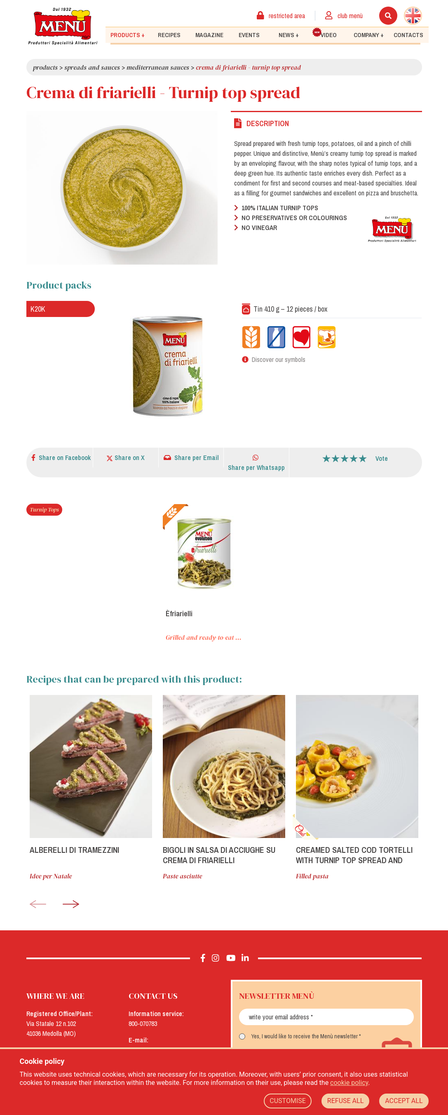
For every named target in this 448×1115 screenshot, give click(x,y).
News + (289, 35)
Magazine (209, 35)
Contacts (408, 35)
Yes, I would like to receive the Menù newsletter (304, 1036)
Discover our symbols (278, 359)
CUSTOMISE (288, 1101)
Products (45, 67)
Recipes (169, 35)
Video (324, 33)
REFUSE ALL (345, 1101)
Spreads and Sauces (92, 67)
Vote (381, 458)
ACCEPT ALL (403, 1101)
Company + (369, 35)
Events (249, 35)
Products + (127, 35)
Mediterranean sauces (158, 67)
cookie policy (349, 1083)
